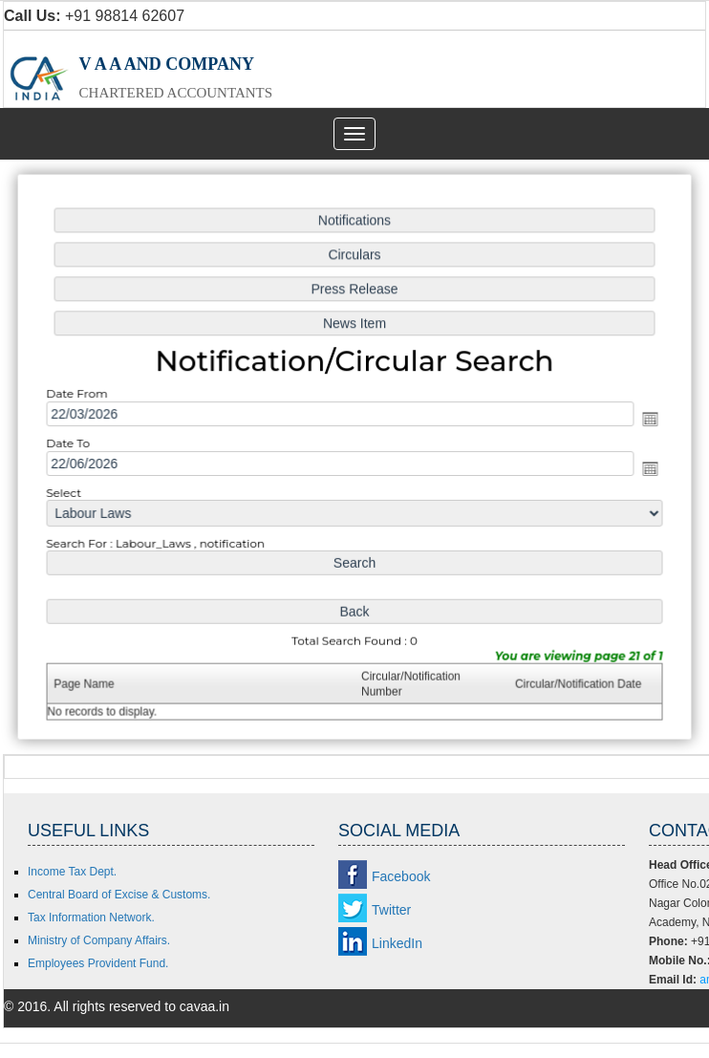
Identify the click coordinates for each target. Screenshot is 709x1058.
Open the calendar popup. (644, 419)
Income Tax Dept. (72, 871)
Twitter (391, 910)
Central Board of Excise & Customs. (119, 894)
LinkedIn (397, 943)
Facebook (401, 876)
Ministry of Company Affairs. (99, 940)
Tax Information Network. (91, 917)
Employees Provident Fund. (98, 963)
